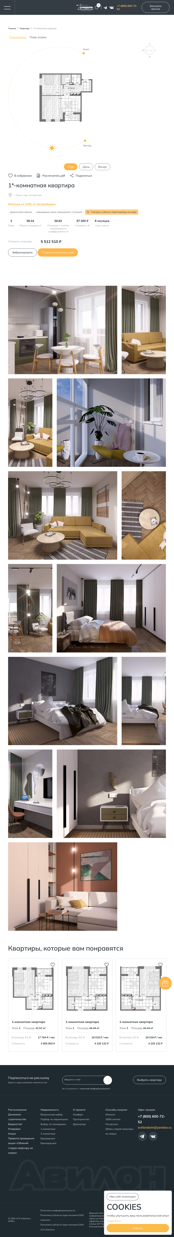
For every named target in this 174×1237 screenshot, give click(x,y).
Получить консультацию (58, 252)
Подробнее (113, 1220)
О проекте (79, 1109)
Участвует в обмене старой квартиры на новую (111, 212)
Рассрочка (111, 1124)
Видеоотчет (15, 1124)
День (86, 167)
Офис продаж (146, 1109)
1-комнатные (48, 1128)
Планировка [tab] (17, 37)
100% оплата (112, 1119)
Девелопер (79, 1124)
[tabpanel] (87, 106)
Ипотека (110, 1114)
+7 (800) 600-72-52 (127, 7)
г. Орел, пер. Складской (27, 195)
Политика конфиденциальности (57, 1210)
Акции (12, 1133)
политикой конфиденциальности (95, 1088)
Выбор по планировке (53, 1124)
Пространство (81, 1119)
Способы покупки (116, 1109)
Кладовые (14, 1128)
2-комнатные (48, 1133)
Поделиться (84, 175)
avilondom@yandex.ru (155, 1127)
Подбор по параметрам (54, 1119)
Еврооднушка (48, 1143)
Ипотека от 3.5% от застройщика (32, 204)
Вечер (102, 167)
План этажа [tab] (38, 37)
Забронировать (22, 252)
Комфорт (78, 1114)
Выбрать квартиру (149, 1080)
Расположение (17, 1109)
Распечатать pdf (53, 175)
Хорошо (138, 1228)
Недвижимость (50, 1109)
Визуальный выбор (52, 1114)
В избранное (23, 175)
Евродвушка (48, 1138)
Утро (70, 167)
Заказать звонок (156, 7)
